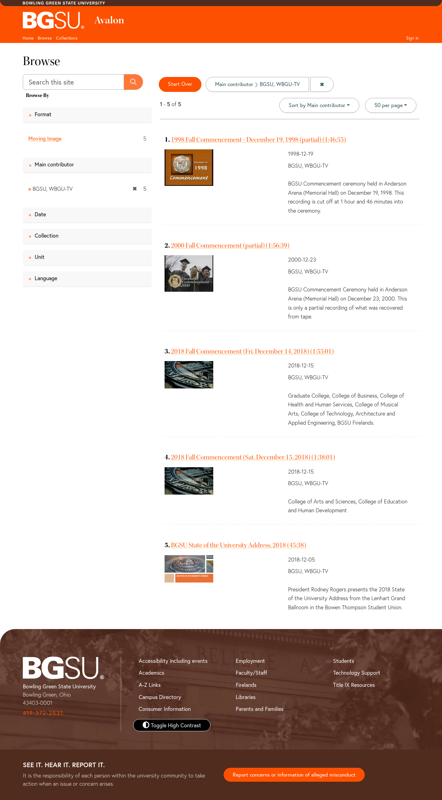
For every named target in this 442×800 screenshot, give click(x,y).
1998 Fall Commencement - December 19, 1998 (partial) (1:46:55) (258, 139)
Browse (45, 38)
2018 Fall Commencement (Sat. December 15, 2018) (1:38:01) (253, 457)
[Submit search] (134, 82)
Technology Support (356, 673)
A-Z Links (150, 684)
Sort (316, 105)
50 (388, 105)
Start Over (180, 84)
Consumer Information (165, 709)
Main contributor (54, 164)
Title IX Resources (354, 684)
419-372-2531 (43, 713)
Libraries (246, 697)
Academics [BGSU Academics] (151, 673)
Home (28, 38)
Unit (39, 257)
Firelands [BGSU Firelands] (246, 684)
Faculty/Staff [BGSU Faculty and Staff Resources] (251, 673)
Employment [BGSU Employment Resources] (250, 660)
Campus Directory (160, 697)
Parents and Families (260, 709)
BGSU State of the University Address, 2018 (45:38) (238, 545)
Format (43, 114)
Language (46, 278)
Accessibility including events (173, 660)
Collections (67, 38)
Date (40, 214)
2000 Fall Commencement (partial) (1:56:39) (230, 245)
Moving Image (44, 138)
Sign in (412, 38)
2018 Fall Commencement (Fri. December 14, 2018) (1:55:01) (252, 351)
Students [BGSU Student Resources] (343, 660)
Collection (46, 235)
